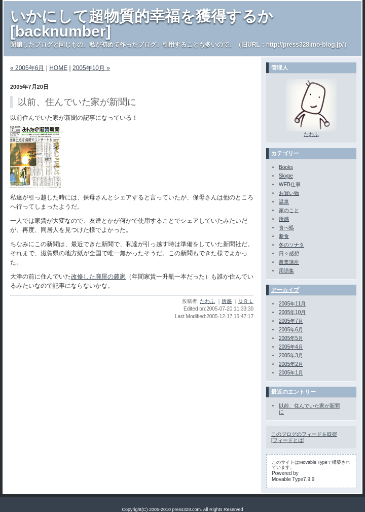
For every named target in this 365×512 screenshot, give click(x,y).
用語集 (286, 271)
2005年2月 (291, 364)
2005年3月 (291, 355)
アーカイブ (285, 290)
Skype (286, 176)
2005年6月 (291, 329)
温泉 (284, 201)
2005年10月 (292, 312)
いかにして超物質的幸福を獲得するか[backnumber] (141, 24)
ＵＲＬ (245, 301)
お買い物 (289, 193)
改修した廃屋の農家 (98, 276)
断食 (284, 236)
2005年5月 (291, 338)
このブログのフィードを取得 (304, 434)
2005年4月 (291, 347)
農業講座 (289, 262)
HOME (58, 68)
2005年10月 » (91, 68)
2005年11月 (292, 303)
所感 (227, 301)
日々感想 (289, 253)
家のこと (289, 210)
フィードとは (288, 440)
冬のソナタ (291, 245)
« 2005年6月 (27, 68)
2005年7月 (291, 321)
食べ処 (286, 227)
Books (286, 167)
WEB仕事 (290, 184)
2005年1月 (291, 373)
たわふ (207, 301)
